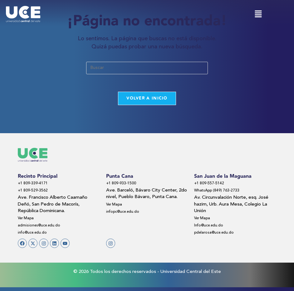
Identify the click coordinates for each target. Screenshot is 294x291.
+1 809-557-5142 (212, 184)
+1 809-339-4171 (35, 184)
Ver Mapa (28, 219)
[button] (258, 14)
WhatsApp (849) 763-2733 (221, 192)
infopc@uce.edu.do (126, 213)
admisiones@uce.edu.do (43, 226)
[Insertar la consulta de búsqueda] (147, 68)
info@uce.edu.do (35, 233)
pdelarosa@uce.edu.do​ (218, 233)
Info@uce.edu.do (212, 226)
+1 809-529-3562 (35, 192)
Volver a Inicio (147, 99)
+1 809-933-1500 (124, 184)
